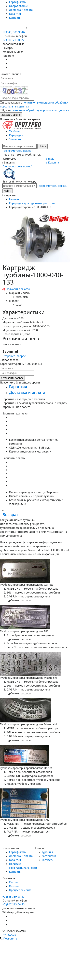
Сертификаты (17, 2)
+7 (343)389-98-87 (13, 896)
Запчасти (15, 139)
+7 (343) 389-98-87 (13, 32)
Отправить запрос (14, 356)
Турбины (14, 131)
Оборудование (18, 6)
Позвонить (8, 938)
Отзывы (14, 886)
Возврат (10, 514)
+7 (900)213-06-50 (13, 904)
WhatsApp (8, 934)
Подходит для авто (18, 289)
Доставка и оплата (21, 10)
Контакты (15, 17)
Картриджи (16, 135)
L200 (19, 305)
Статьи (13, 882)
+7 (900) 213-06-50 (14, 28)
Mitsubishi (22, 297)
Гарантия (15, 14)
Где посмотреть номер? (17, 151)
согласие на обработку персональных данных (39, 110)
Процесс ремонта (20, 890)
